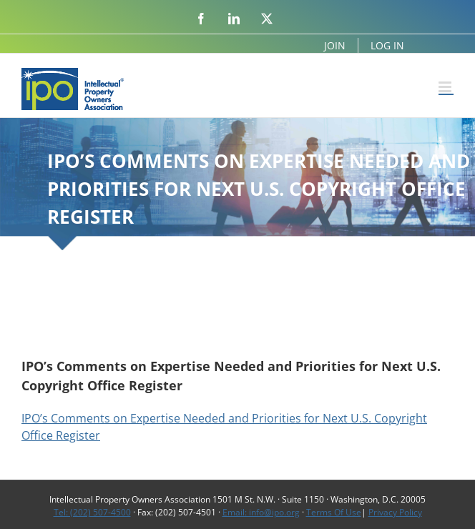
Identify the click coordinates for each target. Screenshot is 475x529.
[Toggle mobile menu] (446, 86)
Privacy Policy (395, 512)
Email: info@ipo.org (261, 512)
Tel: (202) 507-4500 (92, 512)
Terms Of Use (333, 512)
